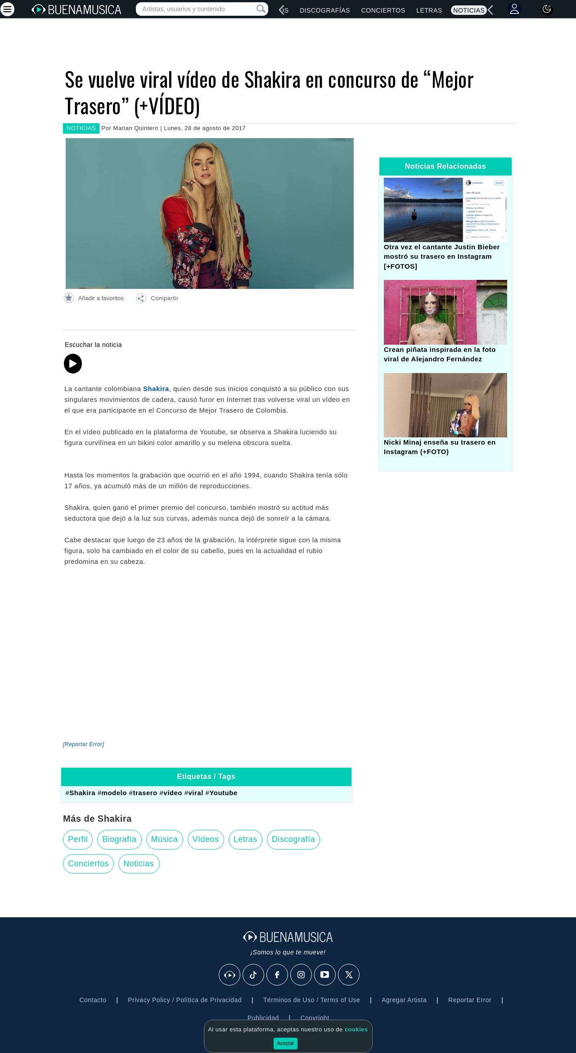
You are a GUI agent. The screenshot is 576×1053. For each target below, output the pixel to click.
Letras (429, 10)
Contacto (92, 1000)
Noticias (469, 10)
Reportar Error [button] (469, 1000)
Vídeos (206, 839)
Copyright (314, 1018)
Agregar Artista (404, 1000)
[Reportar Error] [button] (83, 744)
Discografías (325, 10)
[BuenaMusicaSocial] (230, 975)
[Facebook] (277, 975)
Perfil (78, 839)
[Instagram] (301, 975)
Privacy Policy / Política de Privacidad (185, 1000)
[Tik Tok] (254, 975)
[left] (281, 9)
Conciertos (383, 10)
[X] (349, 975)
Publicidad (263, 1018)
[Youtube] (325, 975)
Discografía (293, 839)
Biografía (119, 839)
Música (164, 839)
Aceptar (285, 1043)
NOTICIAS (81, 128)
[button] (157, 299)
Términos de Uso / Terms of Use (311, 1000)
